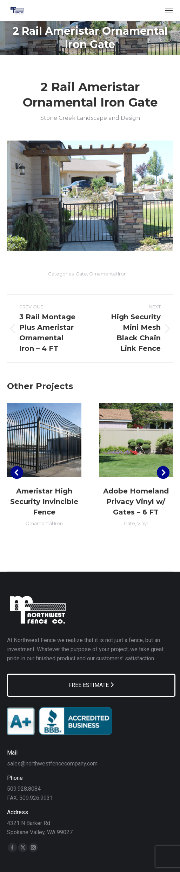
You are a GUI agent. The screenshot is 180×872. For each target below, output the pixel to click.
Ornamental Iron (108, 274)
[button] (17, 472)
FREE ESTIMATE (91, 685)
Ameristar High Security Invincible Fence (44, 501)
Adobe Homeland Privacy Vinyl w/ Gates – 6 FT (136, 501)
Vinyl (142, 523)
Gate (81, 274)
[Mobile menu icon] (169, 10)
